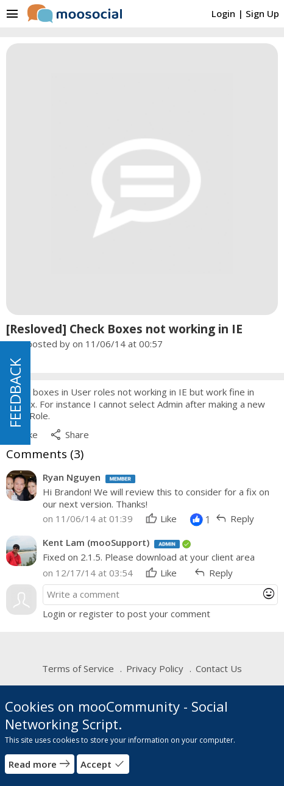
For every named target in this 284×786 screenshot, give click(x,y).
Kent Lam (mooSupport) (96, 542)
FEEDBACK (15, 393)
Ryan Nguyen (72, 477)
